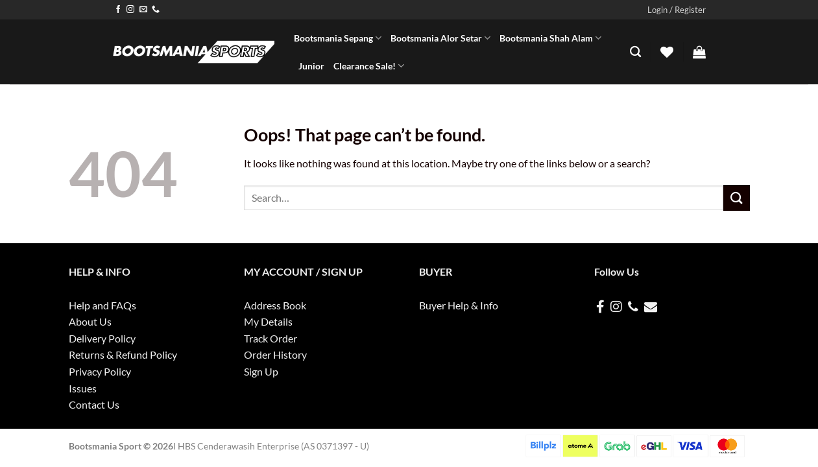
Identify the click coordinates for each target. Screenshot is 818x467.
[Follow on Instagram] (130, 9)
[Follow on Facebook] (118, 9)
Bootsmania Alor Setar (440, 38)
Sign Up (261, 371)
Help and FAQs (102, 305)
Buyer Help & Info (458, 305)
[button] (676, 9)
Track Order (270, 338)
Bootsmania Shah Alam (550, 38)
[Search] (635, 52)
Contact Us (94, 404)
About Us (90, 321)
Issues (83, 388)
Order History (275, 354)
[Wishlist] (666, 52)
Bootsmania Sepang (337, 38)
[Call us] (156, 9)
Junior (311, 65)
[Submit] (736, 197)
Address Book (275, 305)
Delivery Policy (102, 338)
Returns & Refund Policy (123, 354)
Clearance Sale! (368, 66)
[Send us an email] (143, 9)
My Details (268, 321)
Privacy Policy (100, 371)
